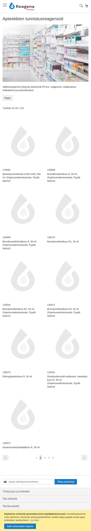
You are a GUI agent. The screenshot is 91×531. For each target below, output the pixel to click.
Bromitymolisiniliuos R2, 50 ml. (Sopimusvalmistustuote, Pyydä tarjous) (19, 312)
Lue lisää (34, 520)
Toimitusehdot (11, 506)
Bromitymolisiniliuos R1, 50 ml (63, 241)
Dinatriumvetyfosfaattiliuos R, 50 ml (21, 447)
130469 (6, 237)
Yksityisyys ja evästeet (16, 491)
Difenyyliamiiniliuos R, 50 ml (17, 376)
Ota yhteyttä (10, 498)
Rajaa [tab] (7, 98)
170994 (6, 170)
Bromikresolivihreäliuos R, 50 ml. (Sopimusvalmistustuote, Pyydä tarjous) (20, 245)
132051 (51, 372)
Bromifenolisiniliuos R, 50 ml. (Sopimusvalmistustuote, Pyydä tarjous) (63, 177)
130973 (6, 443)
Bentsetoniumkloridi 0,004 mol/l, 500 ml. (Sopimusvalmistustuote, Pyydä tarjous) (22, 177)
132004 (6, 304)
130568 (51, 170)
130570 (6, 372)
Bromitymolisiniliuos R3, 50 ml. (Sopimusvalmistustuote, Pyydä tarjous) (63, 312)
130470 (51, 237)
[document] (46, 520)
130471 (51, 304)
